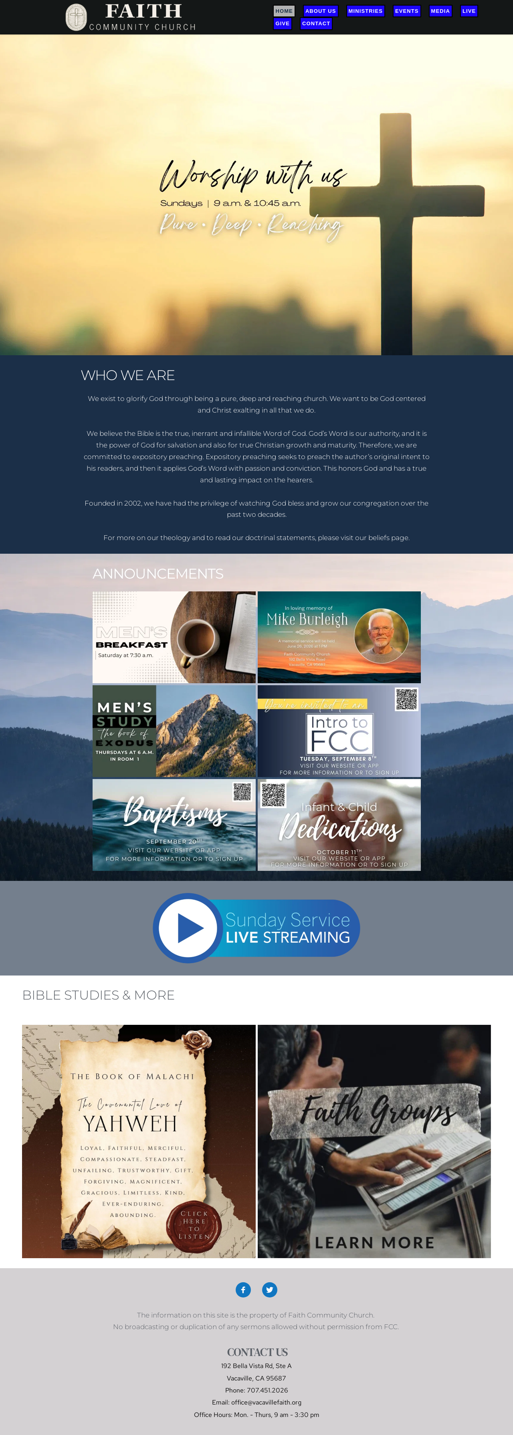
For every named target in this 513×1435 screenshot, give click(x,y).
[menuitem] (284, 11)
